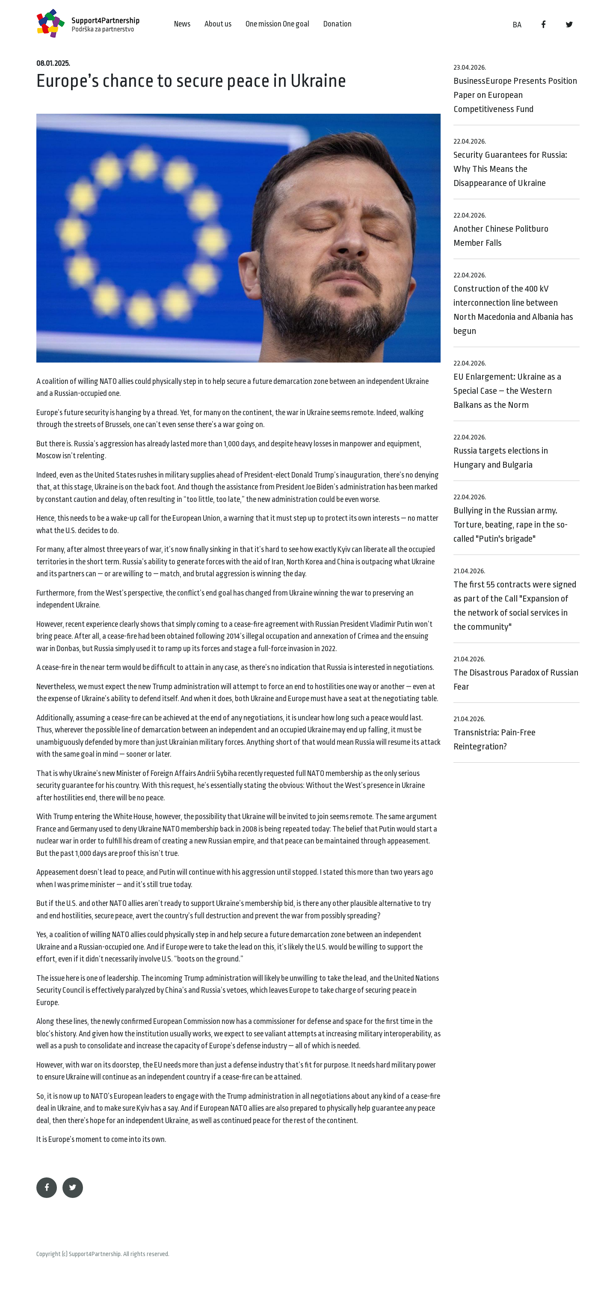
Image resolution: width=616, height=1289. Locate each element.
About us (217, 24)
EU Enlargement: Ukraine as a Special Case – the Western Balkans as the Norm (507, 384)
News (182, 24)
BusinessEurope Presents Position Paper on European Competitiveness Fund (515, 88)
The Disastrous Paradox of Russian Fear (515, 673)
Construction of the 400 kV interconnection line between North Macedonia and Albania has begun (513, 303)
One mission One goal (277, 24)
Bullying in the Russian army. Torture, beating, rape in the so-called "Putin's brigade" (510, 518)
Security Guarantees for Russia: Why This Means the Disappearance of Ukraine (510, 162)
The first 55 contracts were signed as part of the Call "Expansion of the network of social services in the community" (514, 599)
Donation (337, 24)
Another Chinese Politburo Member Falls (500, 229)
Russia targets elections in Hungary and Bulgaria (500, 451)
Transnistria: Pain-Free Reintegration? (494, 733)
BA (517, 25)
